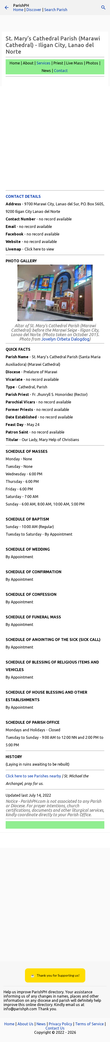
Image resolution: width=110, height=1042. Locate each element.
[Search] (103, 7)
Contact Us (55, 1028)
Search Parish (55, 10)
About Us (25, 1024)
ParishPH (21, 5)
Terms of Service (89, 1024)
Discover (33, 10)
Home (18, 10)
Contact (61, 70)
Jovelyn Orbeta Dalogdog (65, 339)
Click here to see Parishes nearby (33, 776)
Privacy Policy (60, 1024)
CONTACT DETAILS (23, 196)
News (41, 1024)
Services (43, 63)
